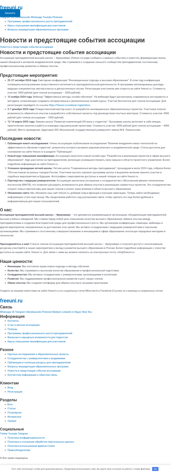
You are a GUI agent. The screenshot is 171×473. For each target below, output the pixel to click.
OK (155, 468)
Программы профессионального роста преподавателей (40, 21)
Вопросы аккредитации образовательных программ (38, 29)
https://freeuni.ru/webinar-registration (70, 105)
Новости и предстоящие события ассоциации (27, 46)
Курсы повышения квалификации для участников (37, 25)
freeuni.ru (11, 7)
